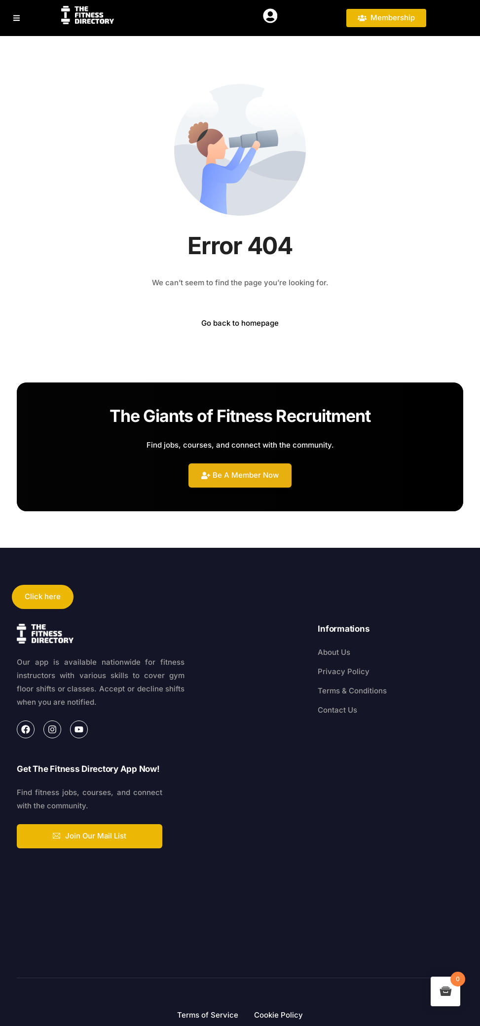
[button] (18, 18)
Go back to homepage (240, 323)
